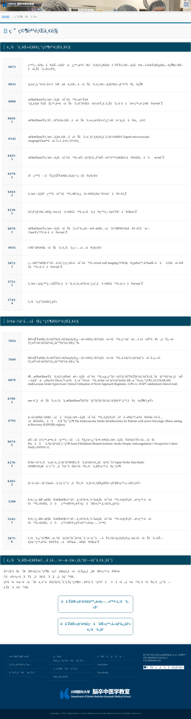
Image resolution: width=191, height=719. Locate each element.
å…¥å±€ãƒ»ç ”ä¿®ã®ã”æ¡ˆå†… (69, 658)
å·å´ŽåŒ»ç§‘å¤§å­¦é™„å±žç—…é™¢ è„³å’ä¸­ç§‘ (95, 605)
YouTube (102, 664)
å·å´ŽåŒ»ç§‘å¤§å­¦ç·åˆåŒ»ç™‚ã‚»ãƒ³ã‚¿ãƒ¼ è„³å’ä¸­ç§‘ (95, 627)
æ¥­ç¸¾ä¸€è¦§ (60, 676)
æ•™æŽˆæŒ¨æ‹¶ (18, 656)
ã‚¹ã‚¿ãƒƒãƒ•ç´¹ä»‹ (20, 664)
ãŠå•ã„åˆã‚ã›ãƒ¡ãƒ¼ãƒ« (164, 667)
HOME (6, 16)
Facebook (102, 672)
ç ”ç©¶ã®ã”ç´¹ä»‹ (65, 668)
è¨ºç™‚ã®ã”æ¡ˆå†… (22, 672)
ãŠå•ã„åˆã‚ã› (110, 656)
